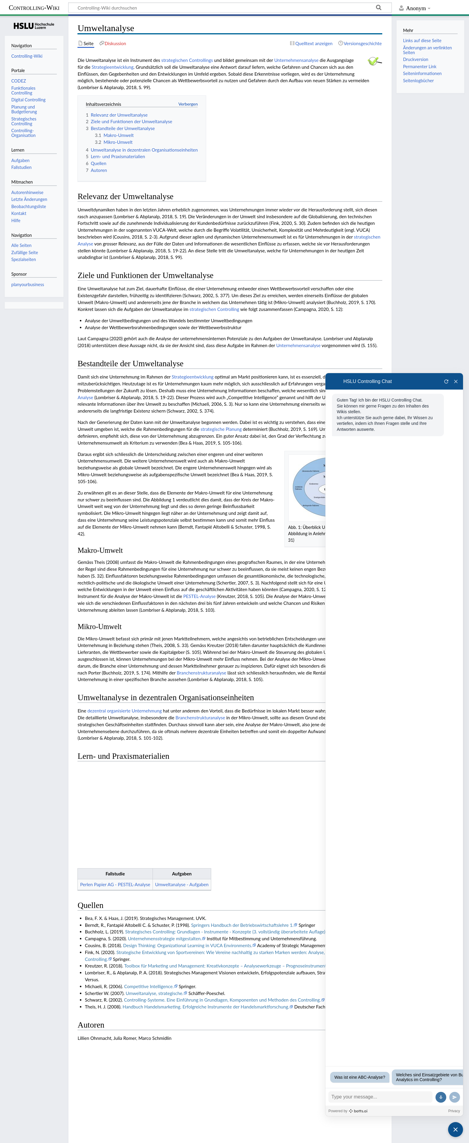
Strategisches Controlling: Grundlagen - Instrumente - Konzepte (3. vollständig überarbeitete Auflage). (226, 829)
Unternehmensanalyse (296, 60)
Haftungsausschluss (101, 1135)
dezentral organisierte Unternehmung (124, 710)
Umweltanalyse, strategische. (154, 891)
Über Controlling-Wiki (56, 1135)
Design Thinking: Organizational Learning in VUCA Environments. (187, 843)
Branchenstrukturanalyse (201, 672)
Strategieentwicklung (112, 67)
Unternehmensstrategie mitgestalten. (165, 836)
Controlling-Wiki (34, 7)
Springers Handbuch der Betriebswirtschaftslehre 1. (242, 822)
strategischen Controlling (214, 309)
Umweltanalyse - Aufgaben (181, 782)
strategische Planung (221, 429)
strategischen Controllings (187, 60)
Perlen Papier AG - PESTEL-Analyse (115, 782)
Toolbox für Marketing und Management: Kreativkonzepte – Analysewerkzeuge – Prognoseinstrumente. (227, 863)
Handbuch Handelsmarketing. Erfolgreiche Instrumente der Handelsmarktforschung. (206, 904)
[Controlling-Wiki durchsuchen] (230, 7)
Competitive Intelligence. (149, 884)
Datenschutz (17, 1135)
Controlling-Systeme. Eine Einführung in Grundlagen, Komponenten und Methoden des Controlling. (222, 897)
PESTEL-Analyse (199, 596)
